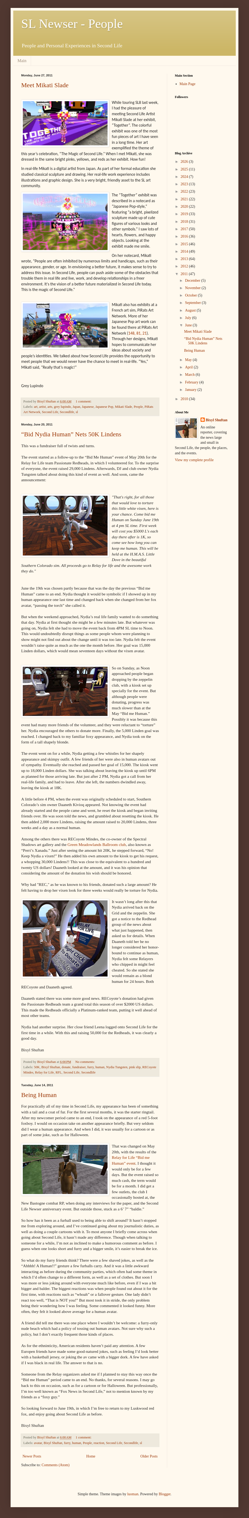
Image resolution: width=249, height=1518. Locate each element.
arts (49, 407)
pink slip (135, 1067)
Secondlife (67, 412)
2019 (185, 214)
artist (42, 407)
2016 (185, 236)
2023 (185, 184)
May (189, 360)
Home (90, 1456)
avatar (38, 1443)
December (193, 281)
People (138, 407)
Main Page (187, 84)
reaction (99, 1443)
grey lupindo (62, 407)
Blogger (164, 1494)
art (35, 407)
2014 (185, 251)
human (99, 1067)
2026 (185, 162)
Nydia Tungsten (116, 1067)
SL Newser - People (72, 24)
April (189, 367)
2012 (185, 266)
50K (37, 1067)
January (191, 390)
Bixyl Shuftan (50, 1067)
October (191, 295)
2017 (185, 229)
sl (77, 412)
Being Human (39, 1094)
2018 (185, 222)
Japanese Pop (104, 407)
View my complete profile (194, 460)
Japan (76, 407)
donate (66, 1067)
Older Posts (149, 1456)
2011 (185, 274)
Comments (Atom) (55, 1465)
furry (90, 1067)
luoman (132, 1494)
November (193, 288)
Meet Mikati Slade (45, 85)
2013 (185, 259)
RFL (59, 1072)
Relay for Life (44, 1072)
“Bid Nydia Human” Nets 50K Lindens (71, 434)
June (189, 325)
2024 (185, 177)
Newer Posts (32, 1456)
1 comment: (84, 401)
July (188, 318)
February (192, 382)
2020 (185, 207)
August (191, 310)
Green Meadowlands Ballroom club (97, 844)
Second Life (50, 412)
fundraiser (79, 1067)
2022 (185, 191)
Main (21, 60)
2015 (185, 244)
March (190, 375)
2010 (185, 399)
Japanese (88, 407)
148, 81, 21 (137, 333)
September (193, 303)
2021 (185, 199)
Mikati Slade (123, 407)
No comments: (85, 1062)
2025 (185, 169)
